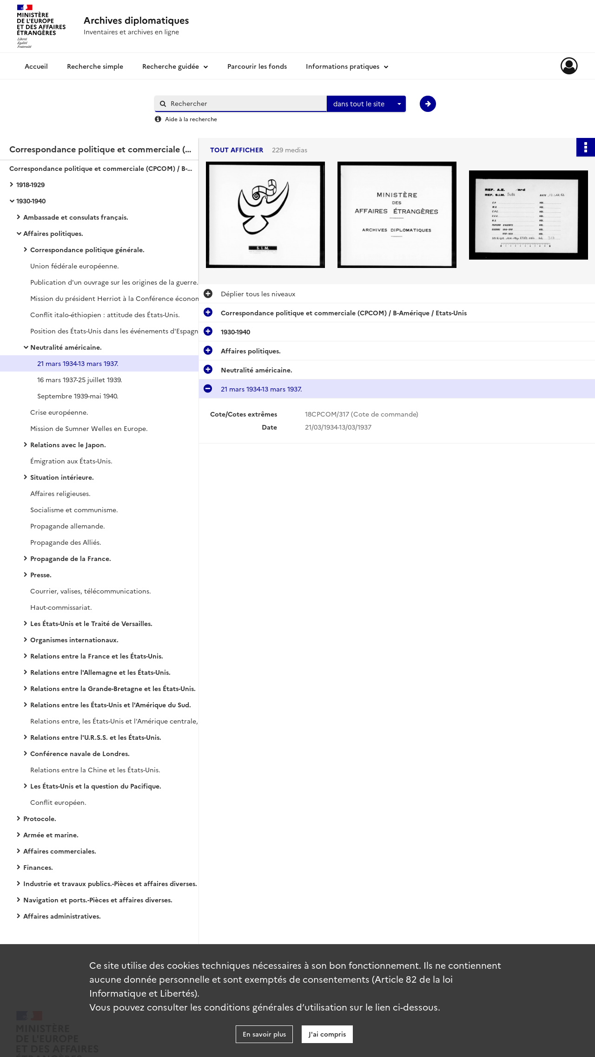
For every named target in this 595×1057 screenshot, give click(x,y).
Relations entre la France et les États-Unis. (96, 655)
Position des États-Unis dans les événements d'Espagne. (117, 330)
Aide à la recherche (191, 119)
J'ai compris (327, 1033)
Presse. (41, 574)
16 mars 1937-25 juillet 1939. (79, 379)
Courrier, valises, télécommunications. (90, 590)
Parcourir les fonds (257, 66)
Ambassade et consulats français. (75, 217)
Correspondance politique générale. (87, 249)
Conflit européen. (58, 802)
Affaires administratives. (62, 915)
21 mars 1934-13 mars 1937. (78, 363)
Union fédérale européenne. (74, 265)
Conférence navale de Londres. (80, 753)
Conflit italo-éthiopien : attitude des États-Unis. (105, 314)
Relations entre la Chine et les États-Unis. (95, 769)
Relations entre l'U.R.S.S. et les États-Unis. (95, 737)
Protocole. (39, 818)
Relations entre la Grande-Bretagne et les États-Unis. (113, 688)
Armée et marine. (51, 834)
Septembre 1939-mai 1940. (78, 395)
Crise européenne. (59, 412)
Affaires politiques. (53, 233)
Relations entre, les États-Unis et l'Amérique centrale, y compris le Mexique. (123, 720)
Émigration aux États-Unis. (71, 460)
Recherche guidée (170, 66)
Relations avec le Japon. (68, 444)
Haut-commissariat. (61, 607)
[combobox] (366, 104)
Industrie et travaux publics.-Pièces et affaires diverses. (110, 883)
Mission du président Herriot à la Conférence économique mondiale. (123, 298)
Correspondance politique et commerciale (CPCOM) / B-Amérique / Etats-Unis (102, 168)
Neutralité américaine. (66, 347)
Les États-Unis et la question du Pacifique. (95, 785)
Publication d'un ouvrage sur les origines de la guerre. (114, 282)
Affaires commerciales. (59, 850)
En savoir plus (264, 1033)
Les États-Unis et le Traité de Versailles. (91, 623)
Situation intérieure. (62, 477)
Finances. (38, 867)
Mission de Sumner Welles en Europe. (89, 428)
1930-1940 (31, 200)
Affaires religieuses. (60, 493)
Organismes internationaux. (74, 639)
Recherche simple (95, 66)
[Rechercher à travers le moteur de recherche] (245, 103)
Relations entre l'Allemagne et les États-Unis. (100, 672)
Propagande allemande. (67, 525)
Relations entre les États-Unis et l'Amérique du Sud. (110, 704)
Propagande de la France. (70, 558)
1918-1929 (30, 184)
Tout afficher (236, 149)
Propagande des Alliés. (65, 542)
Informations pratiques (342, 66)
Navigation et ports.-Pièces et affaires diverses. (97, 899)
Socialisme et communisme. (74, 509)
